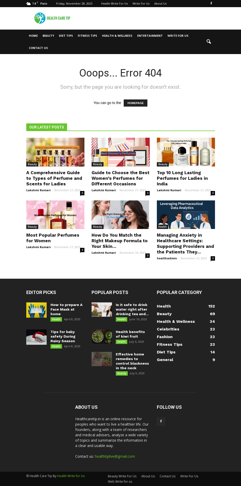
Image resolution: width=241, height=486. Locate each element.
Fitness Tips (87, 35)
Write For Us (141, 3)
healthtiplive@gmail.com (115, 456)
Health (162, 226)
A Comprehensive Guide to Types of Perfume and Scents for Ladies (54, 178)
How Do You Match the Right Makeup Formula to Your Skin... (120, 241)
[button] (209, 42)
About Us (160, 3)
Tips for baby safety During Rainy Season (62, 336)
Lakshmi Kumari (38, 190)
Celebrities (168, 329)
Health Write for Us (71, 476)
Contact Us (38, 48)
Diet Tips (66, 35)
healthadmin (167, 258)
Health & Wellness (117, 35)
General (165, 359)
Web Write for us (120, 481)
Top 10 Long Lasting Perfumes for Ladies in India (182, 178)
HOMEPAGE (136, 103)
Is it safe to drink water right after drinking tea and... (132, 309)
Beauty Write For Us (122, 476)
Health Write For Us (114, 3)
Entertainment (150, 35)
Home (33, 35)
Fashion (165, 336)
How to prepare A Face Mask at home (66, 309)
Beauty (48, 35)
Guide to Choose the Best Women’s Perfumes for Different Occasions (120, 178)
